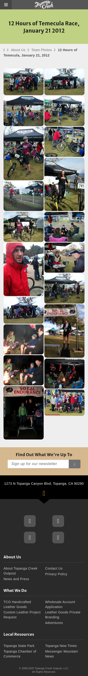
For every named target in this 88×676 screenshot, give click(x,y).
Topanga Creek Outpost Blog (58, 537)
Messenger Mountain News (61, 654)
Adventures (54, 623)
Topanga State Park (19, 646)
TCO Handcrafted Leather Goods (17, 604)
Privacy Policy (56, 574)
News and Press (16, 579)
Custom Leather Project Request (22, 614)
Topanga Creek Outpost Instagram (58, 521)
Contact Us (54, 568)
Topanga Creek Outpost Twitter (30, 537)
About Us (18, 50)
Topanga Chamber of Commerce (20, 654)
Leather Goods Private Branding (63, 614)
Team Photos (41, 50)
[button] (6, 4)
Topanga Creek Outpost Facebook (30, 521)
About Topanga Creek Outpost (21, 571)
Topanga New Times (61, 646)
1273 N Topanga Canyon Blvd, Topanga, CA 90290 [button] (46, 490)
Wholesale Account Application (60, 604)
